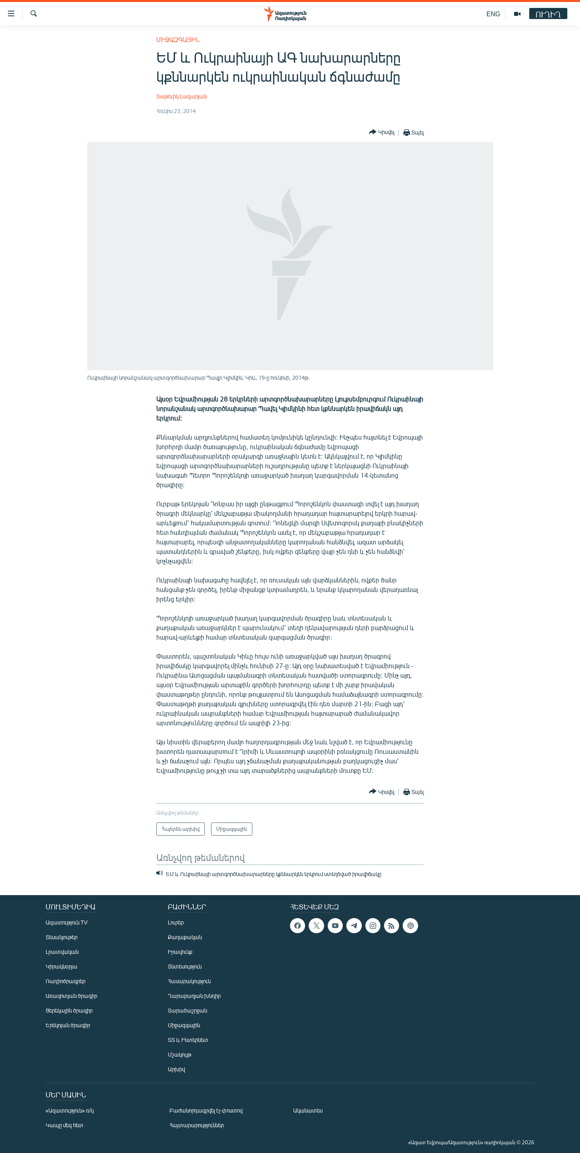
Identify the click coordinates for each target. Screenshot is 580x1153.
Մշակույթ (179, 1054)
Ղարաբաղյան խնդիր (194, 995)
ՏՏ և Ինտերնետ (188, 1039)
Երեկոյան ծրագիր (68, 1025)
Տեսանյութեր (61, 937)
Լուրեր (176, 922)
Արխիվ (176, 1069)
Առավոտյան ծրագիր (71, 995)
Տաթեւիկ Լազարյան (181, 96)
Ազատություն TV (67, 922)
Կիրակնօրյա (61, 966)
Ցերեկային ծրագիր (69, 1010)
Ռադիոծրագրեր (65, 981)
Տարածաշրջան (187, 1010)
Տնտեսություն (185, 966)
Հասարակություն (189, 981)
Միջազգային (178, 39)
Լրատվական (62, 951)
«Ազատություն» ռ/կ (70, 1110)
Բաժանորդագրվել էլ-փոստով (205, 1110)
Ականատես (308, 1110)
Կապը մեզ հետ (64, 1125)
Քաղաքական (185, 937)
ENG (493, 13)
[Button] (381, 132)
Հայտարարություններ (196, 1125)
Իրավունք (180, 951)
